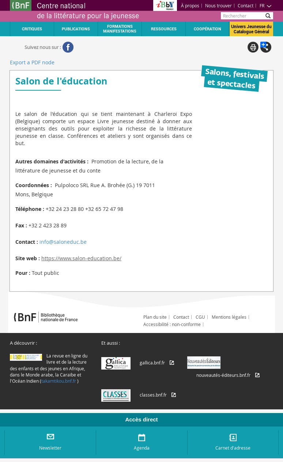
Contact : (26, 241)
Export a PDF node (32, 62)
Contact (245, 5)
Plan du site (155, 317)
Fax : (21, 225)
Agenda (142, 448)
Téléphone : (29, 208)
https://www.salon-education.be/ (81, 258)
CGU (200, 317)
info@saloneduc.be (63, 241)
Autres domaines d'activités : (51, 161)
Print (253, 47)
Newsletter (50, 448)
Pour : (22, 272)
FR (266, 5)
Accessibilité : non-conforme (172, 324)
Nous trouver (218, 5)
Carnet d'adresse (232, 448)
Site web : (27, 258)
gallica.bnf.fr (152, 363)
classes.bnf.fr (153, 395)
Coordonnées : (33, 185)
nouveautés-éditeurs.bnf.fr (223, 375)
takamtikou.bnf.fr (58, 381)
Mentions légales (229, 317)
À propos (190, 5)
